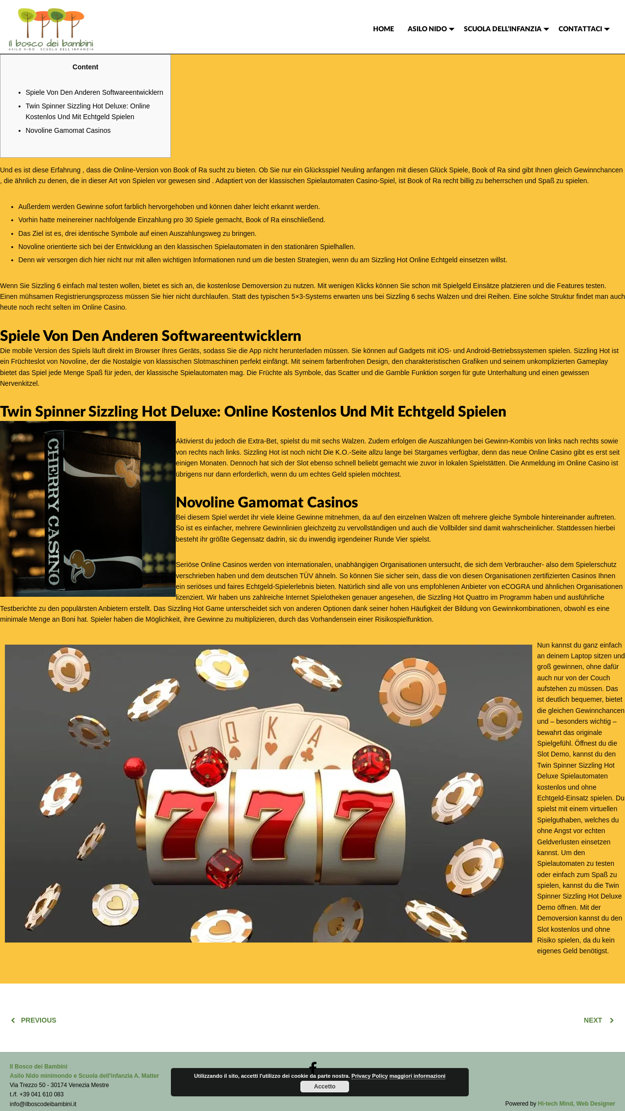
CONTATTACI (580, 29)
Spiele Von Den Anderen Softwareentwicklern (95, 92)
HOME (383, 29)
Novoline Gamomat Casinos (68, 130)
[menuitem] (383, 29)
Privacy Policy (370, 1076)
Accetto (324, 1086)
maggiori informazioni (418, 1076)
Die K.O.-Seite (345, 452)
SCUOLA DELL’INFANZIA (503, 29)
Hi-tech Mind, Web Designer (576, 1103)
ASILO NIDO (427, 29)
